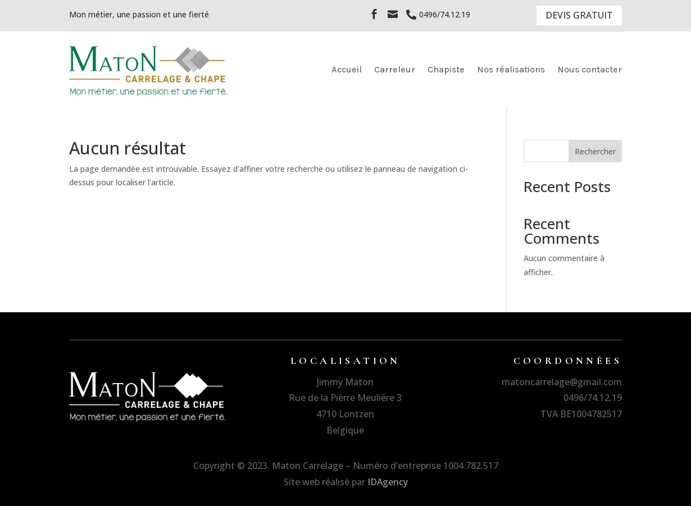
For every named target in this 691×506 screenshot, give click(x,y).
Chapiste (446, 69)
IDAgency (387, 482)
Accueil (346, 69)
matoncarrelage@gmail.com (562, 382)
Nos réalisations (511, 69)
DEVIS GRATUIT (579, 15)
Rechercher (595, 151)
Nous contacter (589, 69)
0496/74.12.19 (592, 397)
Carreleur (394, 69)
